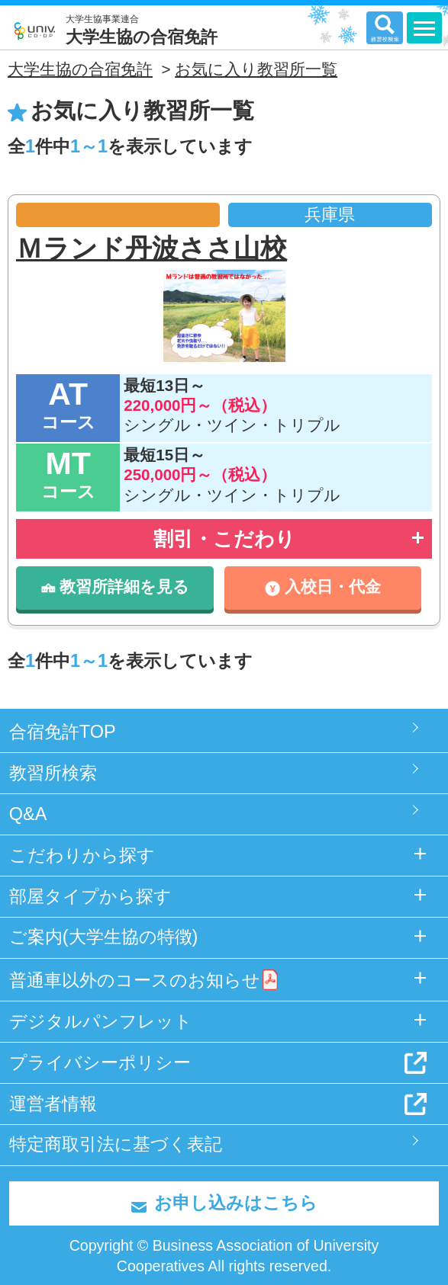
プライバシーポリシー (100, 1062)
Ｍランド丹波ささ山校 (151, 248)
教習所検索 (53, 773)
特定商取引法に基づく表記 (115, 1144)
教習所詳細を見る (115, 587)
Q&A (28, 814)
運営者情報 (53, 1104)
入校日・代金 (323, 587)
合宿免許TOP (62, 732)
